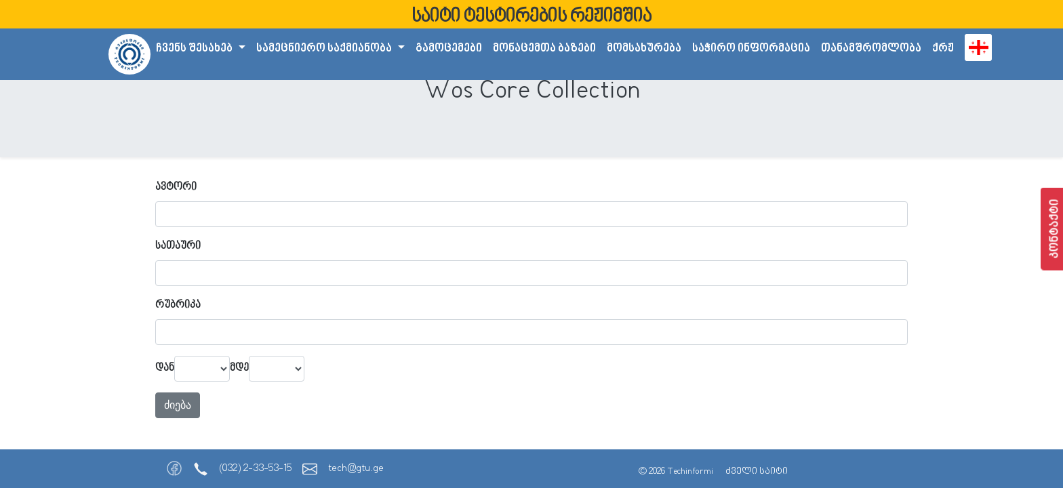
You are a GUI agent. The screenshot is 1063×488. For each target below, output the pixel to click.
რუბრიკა (178, 305)
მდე (239, 368)
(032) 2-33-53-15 (255, 468)
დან (164, 368)
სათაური (178, 246)
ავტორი (176, 187)
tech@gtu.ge (356, 468)
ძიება (177, 405)
